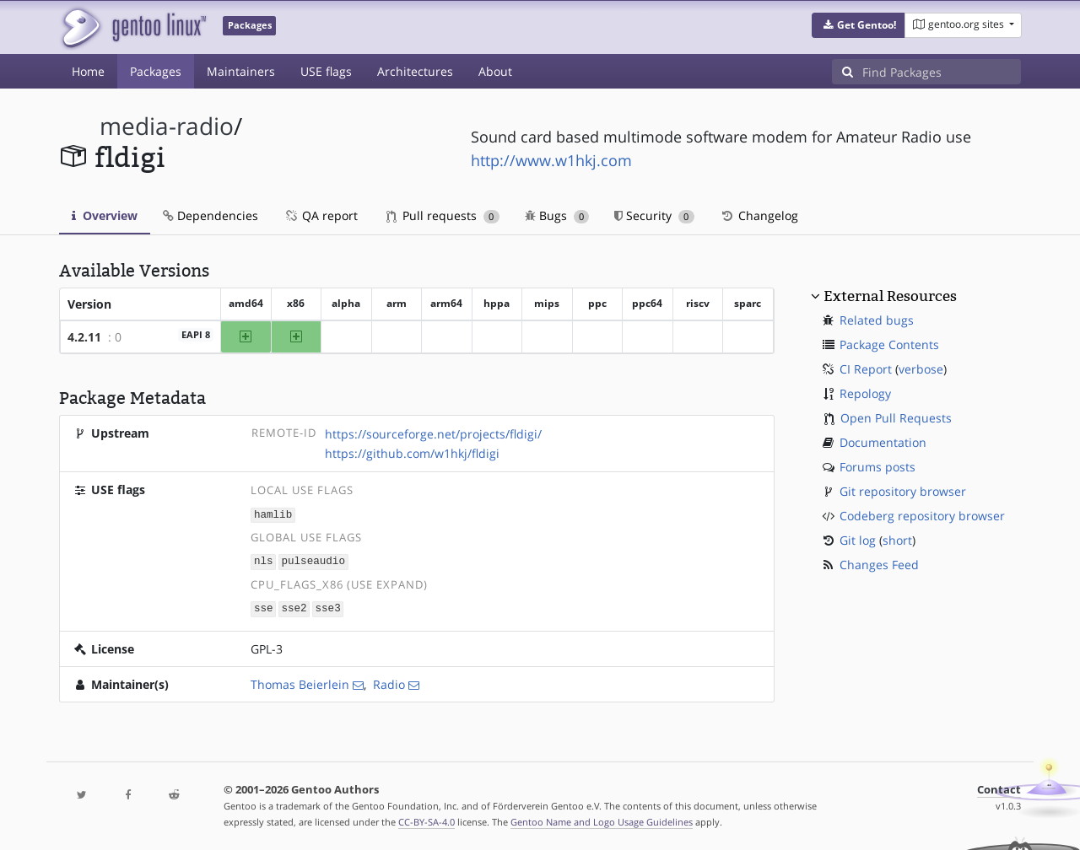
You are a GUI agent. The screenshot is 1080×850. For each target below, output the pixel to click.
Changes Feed (879, 565)
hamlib (273, 514)
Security (654, 215)
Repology (865, 393)
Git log (858, 540)
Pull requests (443, 215)
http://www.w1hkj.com (551, 160)
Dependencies (210, 215)
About (495, 71)
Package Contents (889, 344)
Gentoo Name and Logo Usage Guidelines (601, 819)
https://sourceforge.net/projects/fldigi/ (433, 434)
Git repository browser (903, 491)
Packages (155, 71)
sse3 (327, 607)
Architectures (415, 71)
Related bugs (877, 320)
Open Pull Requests (896, 418)
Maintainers (241, 71)
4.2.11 (84, 337)
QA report (321, 215)
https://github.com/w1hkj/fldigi (412, 453)
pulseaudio (313, 560)
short (897, 540)
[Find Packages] (941, 71)
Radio (389, 682)
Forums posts (877, 467)
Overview (105, 215)
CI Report (866, 369)
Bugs (557, 215)
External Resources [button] (890, 296)
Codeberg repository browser (922, 516)
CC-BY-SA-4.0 (426, 819)
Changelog (759, 215)
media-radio (167, 126)
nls (263, 560)
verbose (921, 369)
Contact (999, 787)
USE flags (326, 71)
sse (263, 607)
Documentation (883, 442)
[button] (858, 25)
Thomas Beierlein (300, 682)
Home (88, 71)
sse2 (293, 607)
